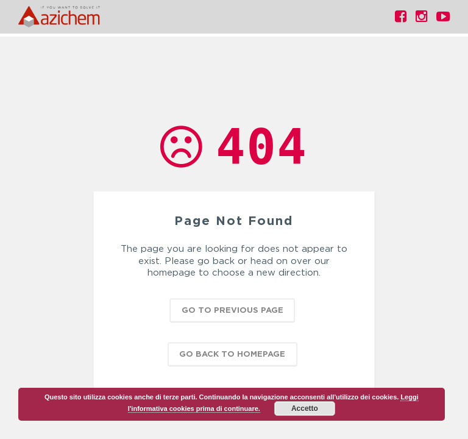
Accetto (304, 408)
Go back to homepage (232, 353)
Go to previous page (232, 309)
